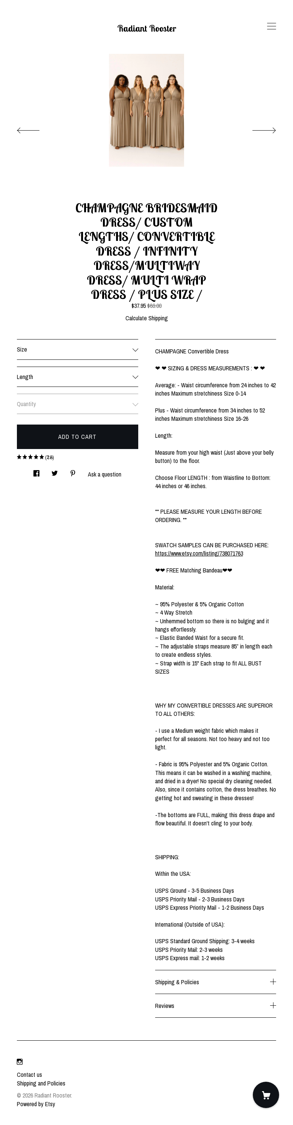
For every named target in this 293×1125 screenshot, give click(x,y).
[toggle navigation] (271, 26)
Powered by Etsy (36, 1104)
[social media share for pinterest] (73, 471)
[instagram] (20, 1062)
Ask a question (104, 474)
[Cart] (266, 1095)
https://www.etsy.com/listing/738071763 (199, 553)
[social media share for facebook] (36, 471)
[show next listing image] (257, 128)
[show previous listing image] (35, 128)
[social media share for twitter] (54, 471)
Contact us (29, 1074)
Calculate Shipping (146, 318)
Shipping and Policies (41, 1083)
